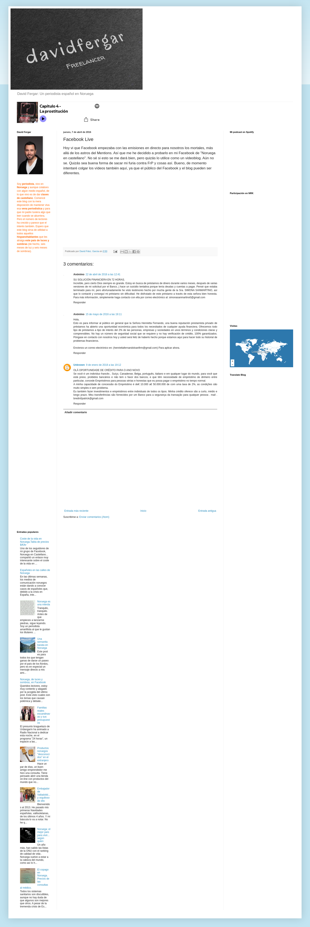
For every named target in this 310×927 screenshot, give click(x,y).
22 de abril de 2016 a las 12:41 (103, 274)
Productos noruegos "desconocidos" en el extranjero (43, 754)
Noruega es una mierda (43, 603)
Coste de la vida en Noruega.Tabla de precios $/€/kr (34, 541)
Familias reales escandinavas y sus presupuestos (43, 715)
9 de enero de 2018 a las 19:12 (103, 364)
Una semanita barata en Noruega (42, 643)
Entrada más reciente (76, 510)
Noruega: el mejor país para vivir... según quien (43, 835)
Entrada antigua (207, 510)
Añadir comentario (76, 412)
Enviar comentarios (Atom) (94, 516)
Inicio (143, 510)
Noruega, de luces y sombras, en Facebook (33, 681)
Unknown (79, 364)
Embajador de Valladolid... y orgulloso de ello (43, 794)
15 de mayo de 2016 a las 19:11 (104, 314)
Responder (79, 302)
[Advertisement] (29, 326)
